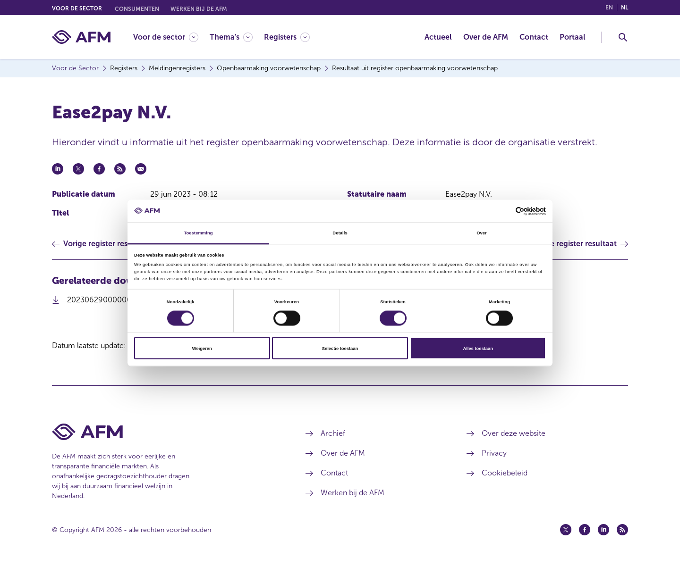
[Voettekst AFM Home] (164, 432)
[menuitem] (171, 37)
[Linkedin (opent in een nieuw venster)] (603, 529)
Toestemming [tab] (198, 233)
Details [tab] (339, 233)
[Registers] (287, 37)
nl (624, 7)
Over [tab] (481, 233)
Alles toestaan (478, 348)
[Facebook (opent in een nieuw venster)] (584, 529)
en (609, 7)
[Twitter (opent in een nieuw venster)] (565, 529)
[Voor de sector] (165, 37)
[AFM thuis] (81, 37)
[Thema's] (231, 37)
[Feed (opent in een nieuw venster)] (622, 529)
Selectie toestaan (340, 348)
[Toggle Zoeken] (623, 37)
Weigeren (202, 348)
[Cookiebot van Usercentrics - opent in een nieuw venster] (504, 211)
